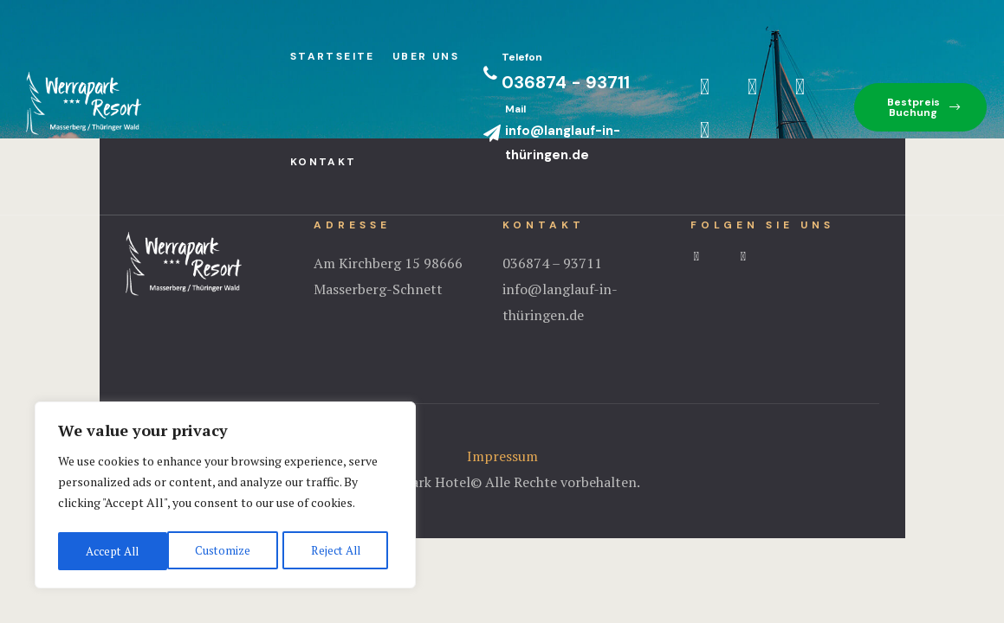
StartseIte (332, 56)
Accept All (337, 551)
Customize (112, 551)
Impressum (502, 456)
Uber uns (425, 56)
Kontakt (323, 162)
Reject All (225, 551)
